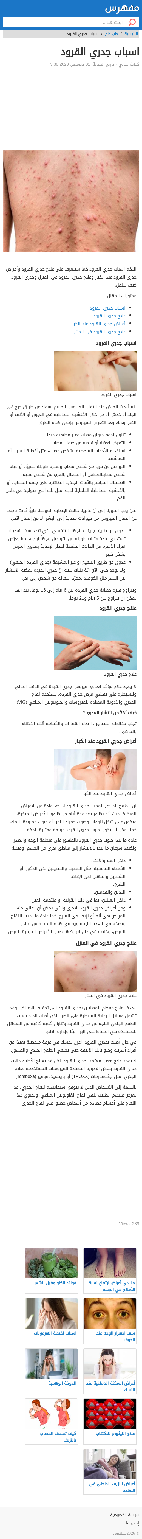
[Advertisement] (71, 108)
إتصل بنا (132, 1523)
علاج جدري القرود (109, 315)
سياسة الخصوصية (124, 1515)
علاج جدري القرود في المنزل (99, 331)
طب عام (111, 34)
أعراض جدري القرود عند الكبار (98, 323)
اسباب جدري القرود (108, 308)
